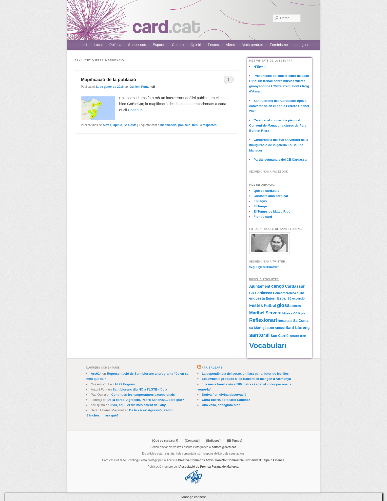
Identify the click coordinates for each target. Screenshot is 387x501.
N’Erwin (260, 66)
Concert (279, 293)
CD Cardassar (260, 293)
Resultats (285, 321)
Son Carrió (280, 336)
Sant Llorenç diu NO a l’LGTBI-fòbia (140, 389)
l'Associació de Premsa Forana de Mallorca (208, 466)
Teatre (294, 336)
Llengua (301, 45)
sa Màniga (258, 328)
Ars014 (96, 373)
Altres (230, 45)
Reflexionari (263, 320)
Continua (137, 110)
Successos (137, 45)
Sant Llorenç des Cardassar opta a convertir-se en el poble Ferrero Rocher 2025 (279, 106)
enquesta (257, 298)
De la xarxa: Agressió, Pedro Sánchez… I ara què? (145, 400)
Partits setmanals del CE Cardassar (281, 159)
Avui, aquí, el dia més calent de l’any (138, 405)
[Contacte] (192, 440)
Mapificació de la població (108, 79)
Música (287, 313)
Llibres (295, 306)
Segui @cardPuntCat (264, 267)
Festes (213, 45)
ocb (296, 313)
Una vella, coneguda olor (221, 405)
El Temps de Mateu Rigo (272, 211)
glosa (283, 305)
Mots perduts (252, 45)
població (184, 125)
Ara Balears (212, 367)
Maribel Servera (265, 312)
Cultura (178, 45)
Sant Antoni (276, 328)
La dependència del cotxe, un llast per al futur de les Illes (245, 373)
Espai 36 (284, 298)
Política (115, 45)
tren (195, 125)
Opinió (196, 45)
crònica (291, 293)
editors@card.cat (224, 447)
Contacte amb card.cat (271, 196)
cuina (301, 293)
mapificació (168, 125)
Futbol (270, 305)
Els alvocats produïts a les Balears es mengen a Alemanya (246, 379)
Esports (159, 45)
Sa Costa (130, 125)
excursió (298, 298)
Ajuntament (260, 286)
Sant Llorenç (297, 327)
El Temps (261, 206)
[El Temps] (234, 440)
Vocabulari (268, 345)
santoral (259, 335)
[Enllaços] (213, 440)
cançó (277, 286)
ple (303, 313)
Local (98, 45)
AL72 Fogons (125, 384)
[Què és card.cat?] (165, 440)
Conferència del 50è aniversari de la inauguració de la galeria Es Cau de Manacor (278, 145)
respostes (208, 125)
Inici (83, 45)
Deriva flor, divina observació (224, 394)
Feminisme (279, 45)
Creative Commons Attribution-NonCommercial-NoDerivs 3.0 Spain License (231, 460)
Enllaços (260, 201)
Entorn (271, 298)
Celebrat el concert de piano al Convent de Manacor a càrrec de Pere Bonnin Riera (278, 125)
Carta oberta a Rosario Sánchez (226, 400)
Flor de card (263, 216)
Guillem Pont (139, 86)
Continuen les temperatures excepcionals (143, 394)
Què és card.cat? (267, 191)
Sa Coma (301, 321)
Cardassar (295, 286)
